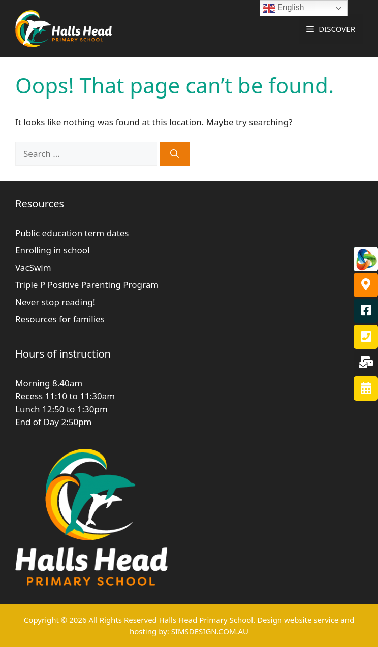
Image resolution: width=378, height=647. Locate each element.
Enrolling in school (52, 250)
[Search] (175, 154)
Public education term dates (72, 233)
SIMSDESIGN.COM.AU (209, 631)
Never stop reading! (55, 302)
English (283, 8)
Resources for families (60, 319)
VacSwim (33, 267)
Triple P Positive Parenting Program (87, 284)
